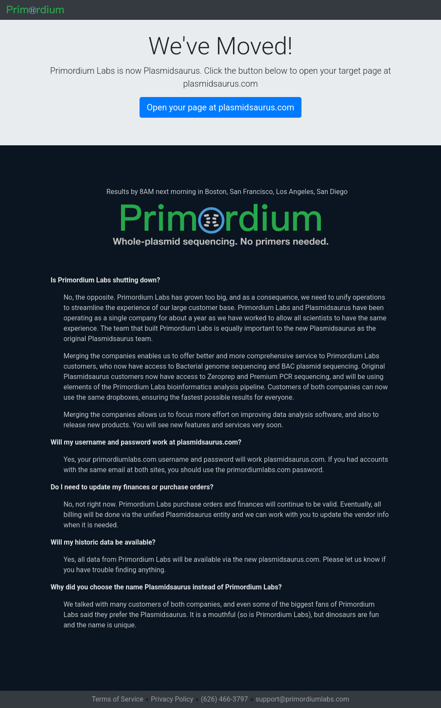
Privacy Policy (172, 699)
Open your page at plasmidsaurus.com (220, 107)
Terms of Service (117, 699)
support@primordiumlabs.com (302, 699)
